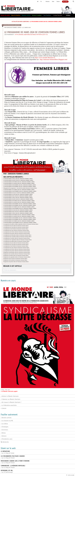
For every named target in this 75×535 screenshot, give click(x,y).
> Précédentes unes (6, 439)
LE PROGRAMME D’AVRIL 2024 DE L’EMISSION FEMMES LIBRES (18, 213)
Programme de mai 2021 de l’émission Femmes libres (15, 260)
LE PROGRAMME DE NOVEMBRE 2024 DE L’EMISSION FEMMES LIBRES (19, 205)
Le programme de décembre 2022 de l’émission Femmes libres (17, 235)
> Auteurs (3, 436)
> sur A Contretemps (7, 471)
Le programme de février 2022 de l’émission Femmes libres (16, 249)
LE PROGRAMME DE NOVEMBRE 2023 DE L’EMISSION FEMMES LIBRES (19, 219)
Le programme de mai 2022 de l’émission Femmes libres (15, 244)
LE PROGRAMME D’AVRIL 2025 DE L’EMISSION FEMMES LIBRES (18, 197)
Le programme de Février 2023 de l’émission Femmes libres (16, 231)
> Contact (3, 408)
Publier (53, 1)
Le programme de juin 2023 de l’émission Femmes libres (16, 225)
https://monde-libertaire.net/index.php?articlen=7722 (31, 34)
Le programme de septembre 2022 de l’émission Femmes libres (17, 239)
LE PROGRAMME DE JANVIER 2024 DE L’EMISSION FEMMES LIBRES (18, 216)
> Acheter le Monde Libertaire (10, 396)
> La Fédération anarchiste (9, 405)
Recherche (5, 442)
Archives (68, 15)
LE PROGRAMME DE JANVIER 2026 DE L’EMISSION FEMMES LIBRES (18, 183)
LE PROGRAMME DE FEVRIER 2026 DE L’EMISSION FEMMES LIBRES (18, 181)
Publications (48, 1)
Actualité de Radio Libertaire (20, 21)
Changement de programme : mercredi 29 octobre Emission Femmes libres (20, 188)
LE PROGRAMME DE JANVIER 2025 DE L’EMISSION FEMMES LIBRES (18, 202)
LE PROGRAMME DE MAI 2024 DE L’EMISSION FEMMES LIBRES (17, 211)
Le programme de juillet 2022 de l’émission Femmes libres (16, 241)
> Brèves (3, 433)
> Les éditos (4, 424)
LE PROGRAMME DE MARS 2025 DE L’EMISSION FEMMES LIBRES (18, 199)
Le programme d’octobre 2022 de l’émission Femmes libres (16, 238)
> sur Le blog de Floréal (13, 457)
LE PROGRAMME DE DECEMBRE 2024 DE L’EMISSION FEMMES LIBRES (19, 203)
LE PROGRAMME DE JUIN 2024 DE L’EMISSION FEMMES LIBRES (18, 210)
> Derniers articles (6, 418)
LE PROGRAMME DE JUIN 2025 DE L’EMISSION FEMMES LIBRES (18, 194)
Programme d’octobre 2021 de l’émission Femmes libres (15, 255)
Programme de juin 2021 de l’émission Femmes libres (15, 258)
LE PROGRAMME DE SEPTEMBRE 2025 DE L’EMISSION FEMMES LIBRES (19, 191)
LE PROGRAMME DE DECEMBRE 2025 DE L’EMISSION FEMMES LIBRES (19, 184)
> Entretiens (4, 430)
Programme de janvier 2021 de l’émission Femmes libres (16, 261)
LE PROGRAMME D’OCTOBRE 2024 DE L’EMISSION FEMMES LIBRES (18, 206)
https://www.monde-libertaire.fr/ (45, 57)
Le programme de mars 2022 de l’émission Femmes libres (16, 247)
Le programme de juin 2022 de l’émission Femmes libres (16, 242)
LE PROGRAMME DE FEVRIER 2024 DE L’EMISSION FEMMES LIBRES (18, 214)
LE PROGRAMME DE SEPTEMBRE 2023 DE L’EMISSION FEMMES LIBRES (19, 222)
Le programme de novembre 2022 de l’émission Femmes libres (17, 236)
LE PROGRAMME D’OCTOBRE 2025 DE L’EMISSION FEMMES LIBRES (18, 189)
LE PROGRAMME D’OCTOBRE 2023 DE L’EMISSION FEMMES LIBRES (18, 220)
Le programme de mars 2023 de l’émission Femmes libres (16, 230)
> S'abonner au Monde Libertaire (10, 399)
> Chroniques (4, 427)
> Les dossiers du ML (7, 421)
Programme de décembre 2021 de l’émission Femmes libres (16, 252)
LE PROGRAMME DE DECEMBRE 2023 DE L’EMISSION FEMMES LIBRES (19, 217)
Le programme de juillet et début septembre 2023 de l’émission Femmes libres (20, 224)
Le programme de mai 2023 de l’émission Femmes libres (15, 227)
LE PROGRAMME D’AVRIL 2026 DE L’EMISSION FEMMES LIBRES (18, 178)
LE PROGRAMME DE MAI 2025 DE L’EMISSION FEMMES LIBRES (17, 195)
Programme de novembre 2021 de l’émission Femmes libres (16, 253)
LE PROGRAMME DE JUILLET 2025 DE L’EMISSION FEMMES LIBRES (18, 192)
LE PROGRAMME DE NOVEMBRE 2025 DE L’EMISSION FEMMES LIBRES (19, 186)
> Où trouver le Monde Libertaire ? (11, 402)
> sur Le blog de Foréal (7, 452)
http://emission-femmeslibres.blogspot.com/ (53, 59)
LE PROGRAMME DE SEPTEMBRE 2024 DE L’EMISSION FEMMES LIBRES (19, 208)
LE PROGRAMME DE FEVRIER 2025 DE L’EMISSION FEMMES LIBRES (18, 200)
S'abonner (58, 1)
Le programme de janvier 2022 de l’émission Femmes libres (16, 250)
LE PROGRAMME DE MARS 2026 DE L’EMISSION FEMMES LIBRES (18, 180)
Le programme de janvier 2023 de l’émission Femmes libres (16, 233)
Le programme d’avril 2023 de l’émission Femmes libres (15, 228)
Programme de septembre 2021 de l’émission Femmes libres (16, 257)
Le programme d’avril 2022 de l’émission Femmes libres (15, 246)
